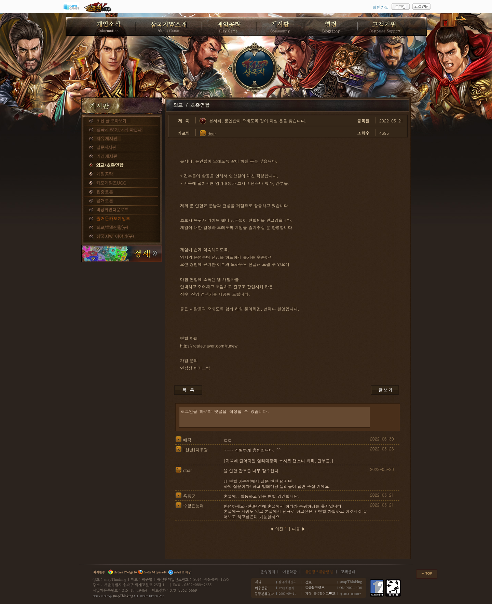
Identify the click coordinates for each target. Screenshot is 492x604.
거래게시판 (121, 156)
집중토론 (121, 192)
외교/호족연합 (121, 165)
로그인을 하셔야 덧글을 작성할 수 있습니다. (274, 417)
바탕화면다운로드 (121, 210)
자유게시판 (121, 138)
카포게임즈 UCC (121, 183)
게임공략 (121, 174)
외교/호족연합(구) (121, 227)
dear (211, 133)
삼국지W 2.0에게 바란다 (121, 130)
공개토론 (121, 201)
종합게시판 (121, 121)
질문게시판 (121, 147)
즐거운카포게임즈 (121, 218)
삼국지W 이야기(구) (121, 236)
